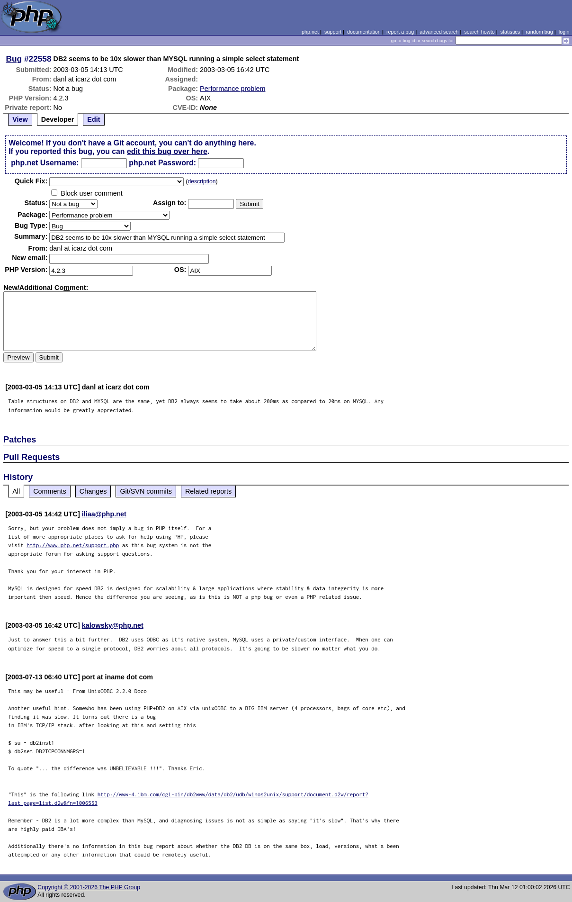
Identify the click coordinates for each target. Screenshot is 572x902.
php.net (310, 32)
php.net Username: (45, 163)
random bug (539, 32)
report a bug (400, 32)
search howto (479, 32)
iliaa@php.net (104, 514)
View (20, 119)
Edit (93, 119)
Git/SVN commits (146, 491)
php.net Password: (162, 163)
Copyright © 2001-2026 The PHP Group (88, 887)
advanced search (439, 32)
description (201, 181)
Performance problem (232, 88)
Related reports (208, 491)
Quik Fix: (31, 181)
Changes (93, 491)
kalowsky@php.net (112, 625)
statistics (510, 32)
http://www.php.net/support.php (73, 545)
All (16, 491)
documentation (364, 32)
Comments (49, 491)
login (564, 32)
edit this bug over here (167, 151)
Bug (14, 58)
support (332, 32)
